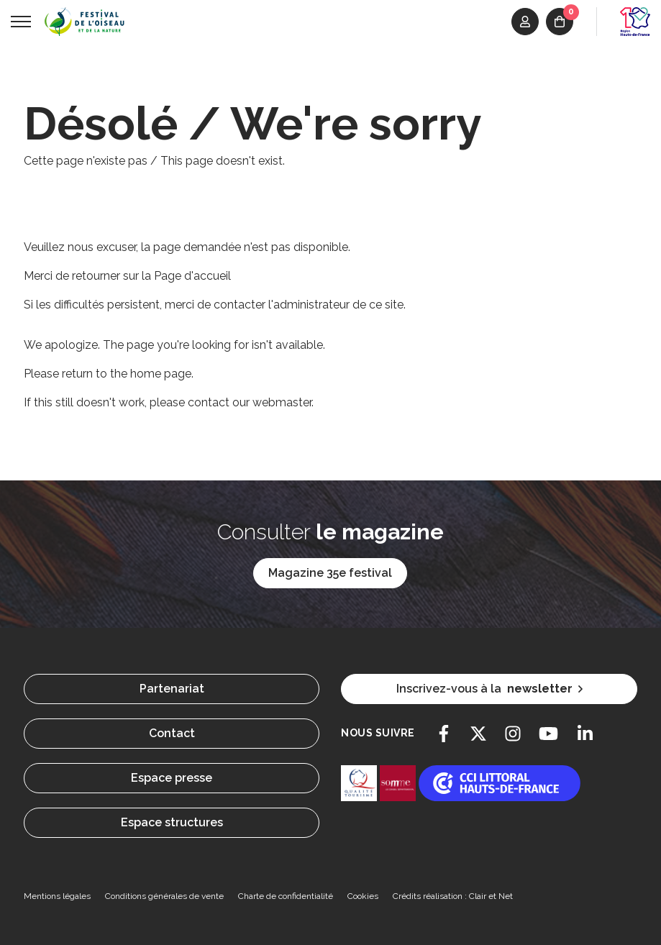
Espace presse (171, 778)
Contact (172, 733)
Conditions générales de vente (164, 896)
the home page (150, 373)
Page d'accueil (192, 276)
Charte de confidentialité (285, 896)
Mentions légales (57, 896)
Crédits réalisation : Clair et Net (453, 896)
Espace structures (172, 822)
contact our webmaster (249, 402)
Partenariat (172, 688)
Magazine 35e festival (330, 573)
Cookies (362, 896)
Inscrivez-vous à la (489, 689)
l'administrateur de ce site (336, 304)
